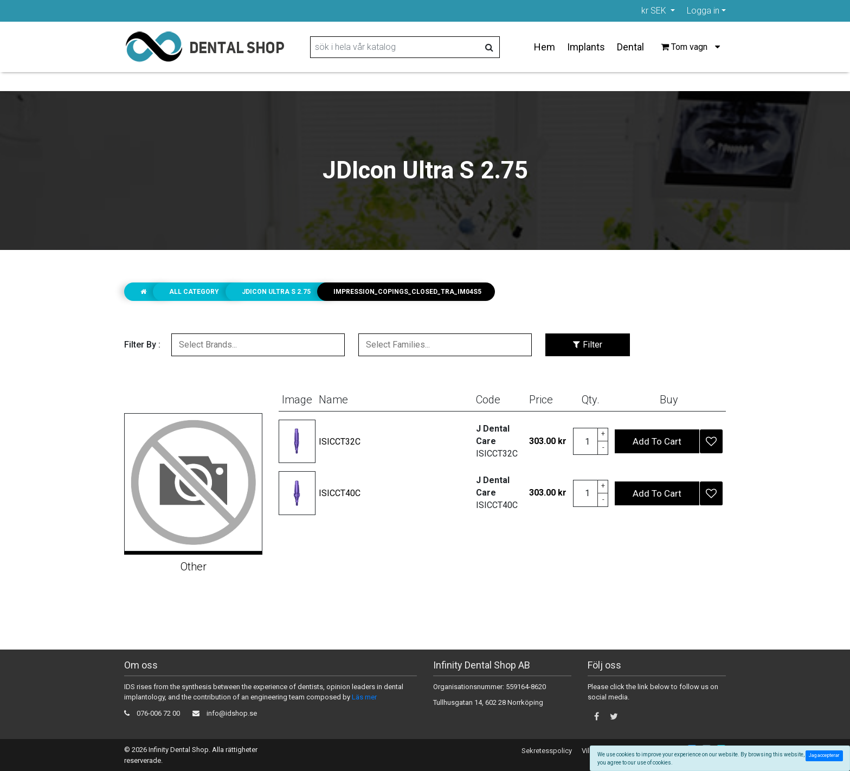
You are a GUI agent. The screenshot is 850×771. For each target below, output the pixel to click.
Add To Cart (657, 441)
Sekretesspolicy (546, 751)
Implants (586, 47)
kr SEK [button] (654, 10)
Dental (630, 47)
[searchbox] (258, 344)
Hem (544, 47)
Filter (587, 344)
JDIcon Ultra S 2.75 (276, 291)
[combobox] (258, 344)
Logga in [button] (703, 10)
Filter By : (142, 344)
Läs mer (364, 697)
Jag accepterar (825, 755)
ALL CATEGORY (194, 291)
